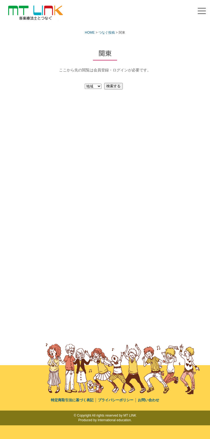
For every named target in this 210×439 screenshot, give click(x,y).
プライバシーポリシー (115, 400)
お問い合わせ (148, 400)
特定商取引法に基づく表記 (72, 400)
